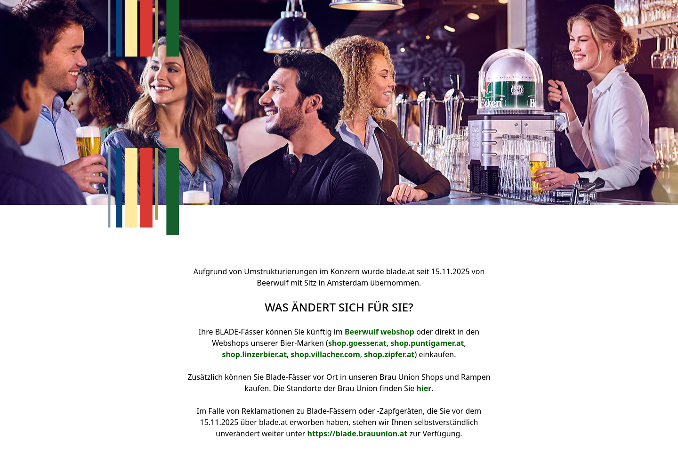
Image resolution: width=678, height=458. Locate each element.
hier (423, 388)
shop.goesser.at (357, 343)
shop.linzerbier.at (254, 354)
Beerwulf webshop (379, 332)
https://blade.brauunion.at (357, 433)
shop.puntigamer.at (427, 343)
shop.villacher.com (325, 354)
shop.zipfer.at (389, 354)
